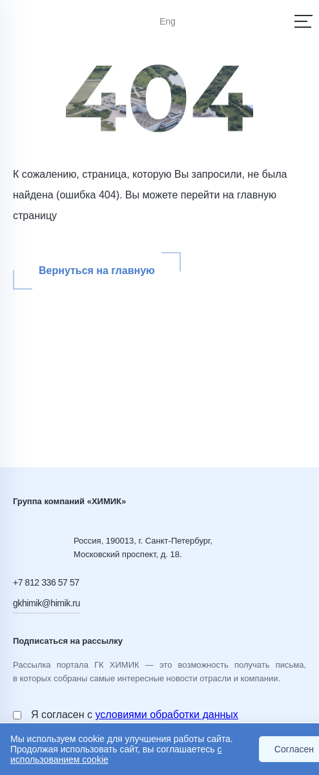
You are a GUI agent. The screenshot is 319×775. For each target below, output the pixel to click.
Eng (168, 21)
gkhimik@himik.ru (46, 603)
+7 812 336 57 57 (46, 582)
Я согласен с (134, 714)
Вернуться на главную (97, 270)
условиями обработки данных (166, 714)
